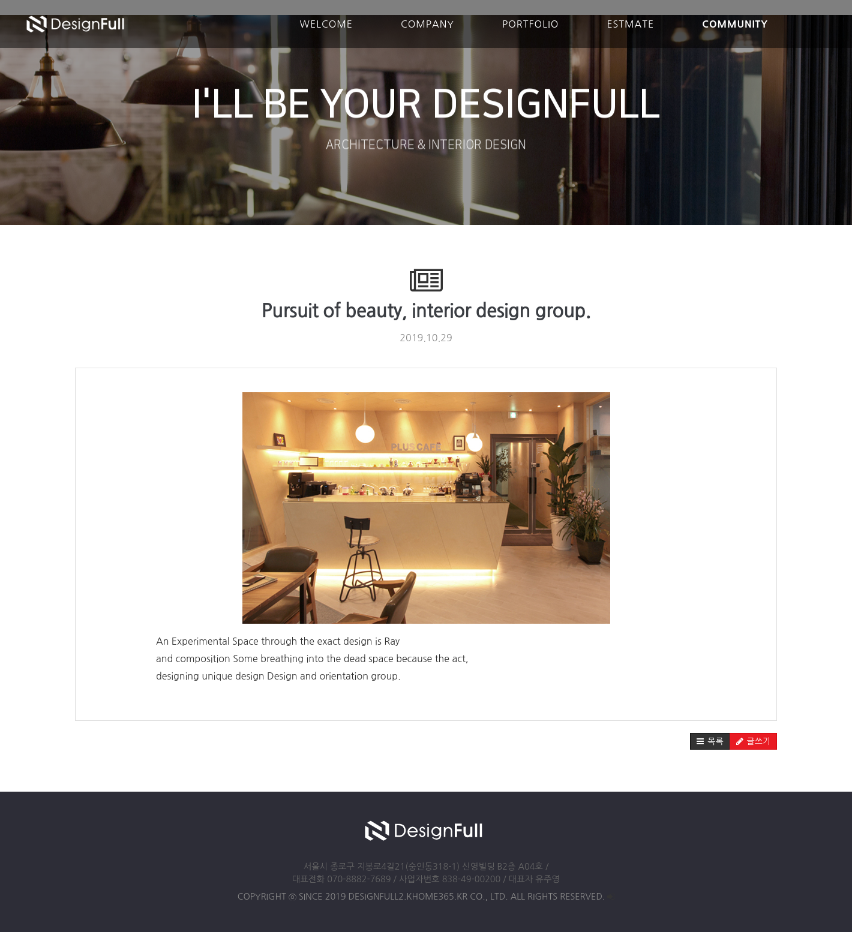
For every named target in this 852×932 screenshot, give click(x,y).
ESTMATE (630, 24)
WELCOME (326, 24)
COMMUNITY (735, 24)
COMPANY (427, 24)
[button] (710, 741)
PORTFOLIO (530, 24)
